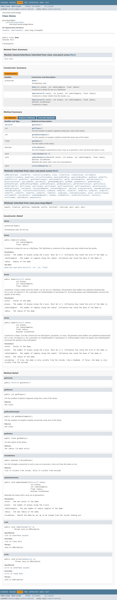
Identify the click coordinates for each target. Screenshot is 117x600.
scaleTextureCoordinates (34, 191)
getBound (92, 177)
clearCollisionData (41, 175)
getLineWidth (28, 182)
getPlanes (36, 128)
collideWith (90, 175)
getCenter (36, 125)
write (34, 166)
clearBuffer (25, 175)
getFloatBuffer (56, 179)
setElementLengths (77, 193)
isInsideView (38, 147)
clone (54, 175)
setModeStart (63, 195)
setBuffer (61, 191)
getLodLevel (41, 182)
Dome (34, 81)
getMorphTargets (47, 184)
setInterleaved (101, 193)
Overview (4, 2)
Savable (5, 30)
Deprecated (33, 2)
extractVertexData (44, 177)
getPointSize (99, 184)
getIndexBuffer (78, 179)
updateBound (22, 197)
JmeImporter (42, 154)
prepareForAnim (85, 188)
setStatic (96, 195)
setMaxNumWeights (39, 195)
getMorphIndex (94, 182)
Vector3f (40, 93)
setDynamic (62, 193)
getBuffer (102, 177)
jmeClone (72, 188)
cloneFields (64, 175)
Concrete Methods (46, 118)
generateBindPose (61, 177)
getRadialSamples (39, 135)
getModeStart (80, 182)
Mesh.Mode (8, 59)
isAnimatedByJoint (58, 188)
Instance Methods (27, 118)
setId (90, 193)
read (34, 154)
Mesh (12, 40)
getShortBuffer (11, 186)
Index (42, 2)
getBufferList (10, 179)
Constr (23, 9)
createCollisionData (13, 177)
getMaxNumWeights (56, 182)
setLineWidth (10, 195)
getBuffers (24, 179)
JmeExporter (43, 166)
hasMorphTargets (11, 188)
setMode (52, 195)
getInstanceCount (12, 182)
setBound (51, 191)
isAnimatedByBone (40, 188)
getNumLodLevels (64, 184)
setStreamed (9, 197)
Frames (28, 6)
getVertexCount (99, 186)
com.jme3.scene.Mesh (15, 22)
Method (31, 9)
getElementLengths (39, 179)
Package (12, 2)
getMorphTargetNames (29, 184)
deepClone (29, 177)
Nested (11, 9)
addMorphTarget (11, 175)
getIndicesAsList (94, 179)
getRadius (36, 141)
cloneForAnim (77, 175)
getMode (69, 182)
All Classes (49, 6)
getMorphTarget (11, 184)
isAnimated (26, 188)
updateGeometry (39, 157)
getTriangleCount (65, 186)
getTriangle (25, 186)
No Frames (36, 6)
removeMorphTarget (102, 188)
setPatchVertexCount (80, 195)
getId (67, 179)
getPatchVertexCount (82, 184)
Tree (26, 2)
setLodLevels (24, 195)
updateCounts (35, 197)
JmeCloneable (17, 30)
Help (47, 2)
